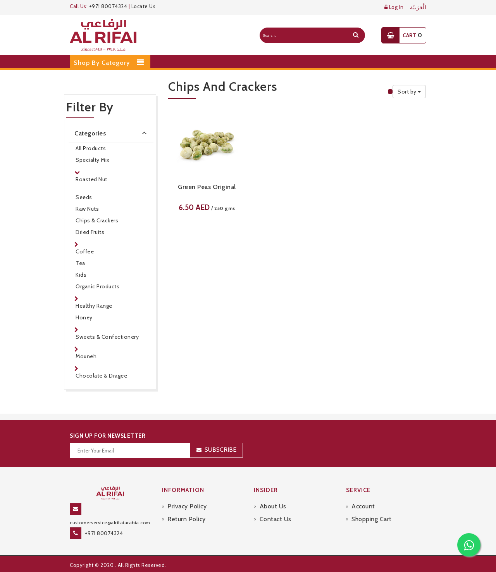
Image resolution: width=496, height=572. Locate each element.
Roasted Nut (91, 179)
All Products (91, 148)
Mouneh (86, 356)
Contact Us (275, 519)
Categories (112, 133)
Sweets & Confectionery (107, 336)
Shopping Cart (371, 519)
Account (363, 506)
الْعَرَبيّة (418, 7)
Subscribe (220, 449)
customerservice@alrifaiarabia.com (110, 522)
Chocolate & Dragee (101, 375)
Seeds (84, 197)
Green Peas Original (207, 187)
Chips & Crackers (97, 220)
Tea (80, 263)
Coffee (85, 251)
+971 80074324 (108, 6)
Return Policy (186, 519)
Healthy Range (94, 305)
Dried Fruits (90, 232)
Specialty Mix (93, 159)
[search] (356, 35)
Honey (84, 317)
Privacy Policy (187, 506)
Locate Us (143, 6)
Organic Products (97, 286)
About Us (273, 506)
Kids (81, 274)
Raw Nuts (87, 208)
